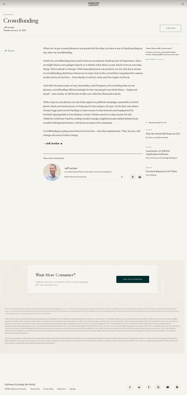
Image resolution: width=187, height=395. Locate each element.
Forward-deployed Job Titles (161, 171)
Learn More (154, 59)
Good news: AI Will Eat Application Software (158, 152)
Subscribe (170, 28)
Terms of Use (35, 389)
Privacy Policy (48, 389)
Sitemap (72, 389)
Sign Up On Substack (133, 279)
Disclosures (61, 389)
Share (9, 50)
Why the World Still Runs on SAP (163, 133)
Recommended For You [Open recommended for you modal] (156, 123)
